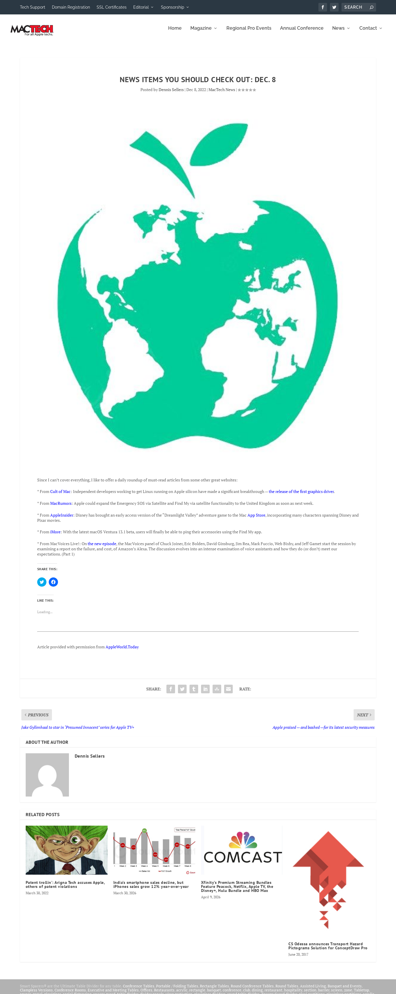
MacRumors (61, 507)
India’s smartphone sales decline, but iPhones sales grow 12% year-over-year (151, 888)
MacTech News (222, 93)
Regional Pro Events (248, 32)
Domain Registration (71, 7)
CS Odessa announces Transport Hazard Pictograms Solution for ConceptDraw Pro (328, 950)
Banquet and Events (345, 990)
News (338, 32)
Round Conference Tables (252, 990)
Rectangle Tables (214, 990)
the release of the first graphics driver (301, 495)
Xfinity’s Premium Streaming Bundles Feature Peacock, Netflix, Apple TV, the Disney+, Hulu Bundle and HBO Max (237, 890)
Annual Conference (302, 32)
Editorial (141, 7)
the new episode (102, 547)
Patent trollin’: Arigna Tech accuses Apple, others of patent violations (65, 888)
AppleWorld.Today (122, 651)
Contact (368, 32)
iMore (55, 536)
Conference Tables (138, 990)
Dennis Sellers (171, 93)
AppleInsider (61, 519)
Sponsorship (172, 7)
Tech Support (32, 7)
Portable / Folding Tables (177, 990)
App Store (256, 519)
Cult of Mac (60, 495)
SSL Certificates (112, 7)
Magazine (201, 32)
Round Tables (286, 990)
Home (175, 32)
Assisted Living (313, 990)
